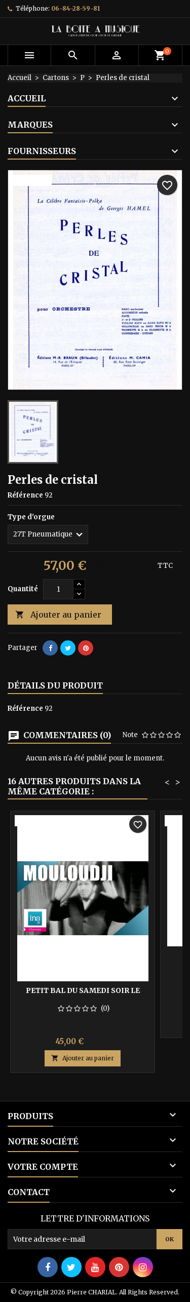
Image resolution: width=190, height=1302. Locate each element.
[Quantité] (58, 589)
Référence (25, 495)
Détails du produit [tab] (55, 685)
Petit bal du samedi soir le (83, 990)
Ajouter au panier (58, 614)
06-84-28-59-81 (75, 8)
